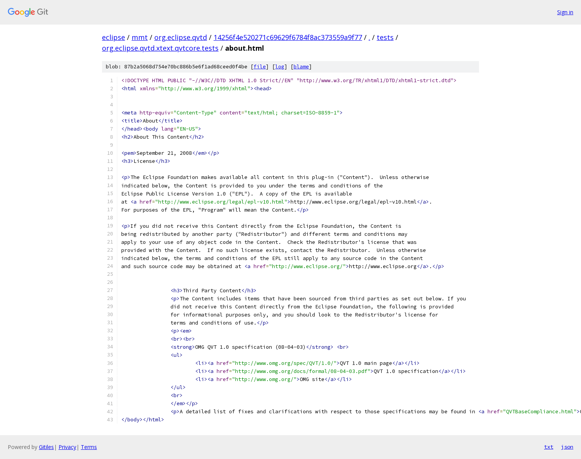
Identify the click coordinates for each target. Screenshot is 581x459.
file (260, 66)
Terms (89, 447)
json (567, 446)
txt (548, 446)
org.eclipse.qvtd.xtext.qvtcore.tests (160, 48)
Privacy (67, 447)
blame (301, 66)
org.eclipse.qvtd (180, 37)
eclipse (113, 37)
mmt (140, 37)
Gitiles (46, 447)
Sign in (565, 12)
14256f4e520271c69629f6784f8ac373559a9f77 (288, 37)
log (279, 66)
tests (385, 37)
